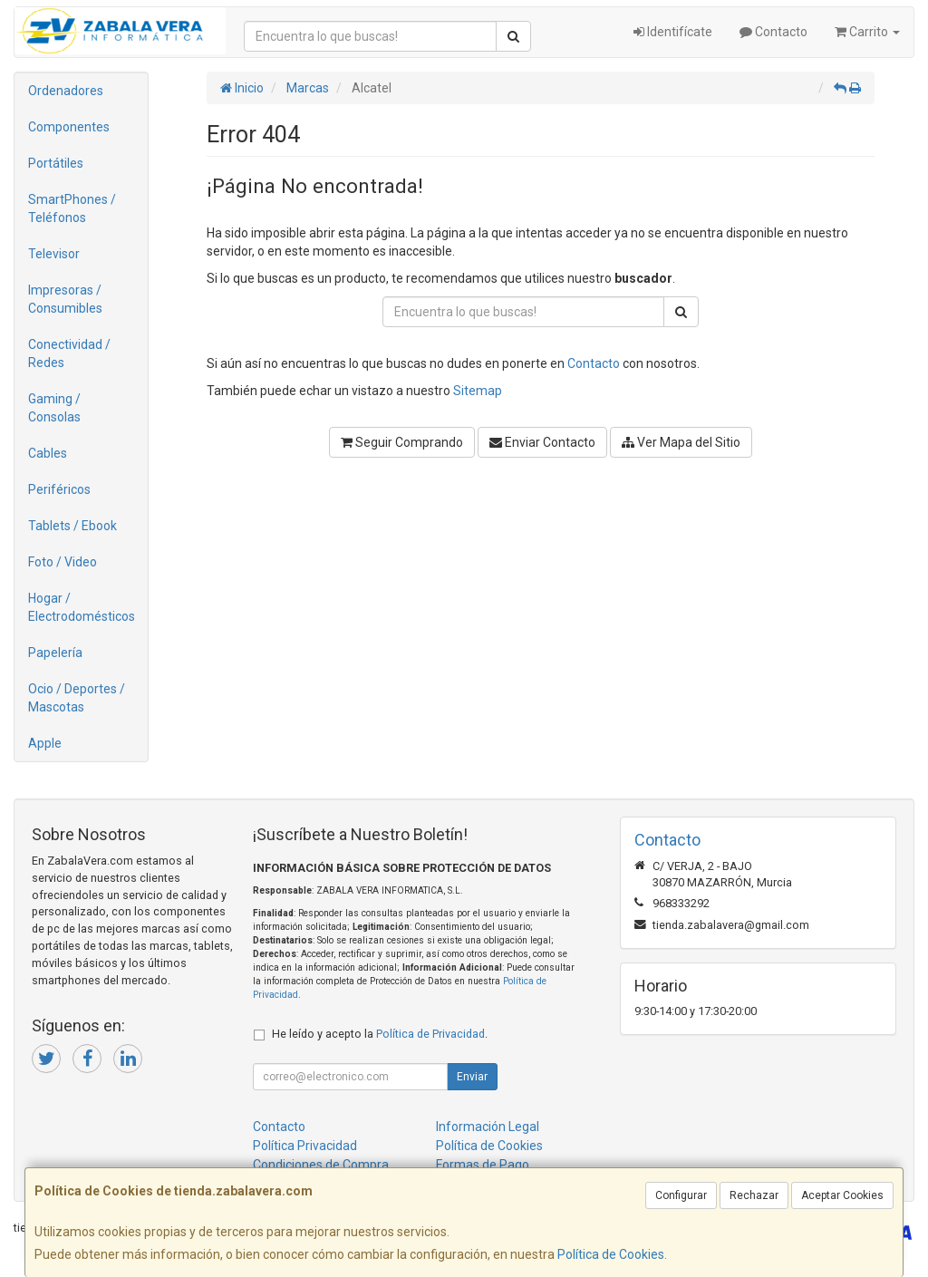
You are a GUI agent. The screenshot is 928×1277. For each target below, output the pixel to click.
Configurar (681, 1195)
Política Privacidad (305, 1145)
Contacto (773, 31)
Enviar (472, 1076)
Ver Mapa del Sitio (681, 442)
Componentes (69, 127)
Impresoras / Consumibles (65, 299)
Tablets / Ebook (72, 525)
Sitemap (477, 390)
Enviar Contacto (542, 442)
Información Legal (487, 1126)
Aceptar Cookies (842, 1195)
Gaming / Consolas (54, 408)
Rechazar (754, 1195)
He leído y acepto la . (380, 1033)
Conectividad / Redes (69, 353)
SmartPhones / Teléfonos (72, 208)
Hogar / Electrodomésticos (81, 607)
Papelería (55, 652)
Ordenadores (65, 90)
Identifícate (672, 31)
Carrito (867, 31)
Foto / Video (62, 562)
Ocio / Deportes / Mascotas (76, 698)
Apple (45, 743)
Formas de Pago (482, 1164)
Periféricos (59, 489)
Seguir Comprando (402, 442)
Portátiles (55, 163)
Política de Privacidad (430, 1033)
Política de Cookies (610, 1254)
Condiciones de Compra (321, 1164)
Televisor (54, 254)
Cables (47, 453)
